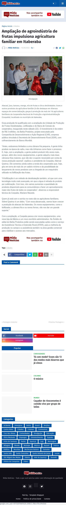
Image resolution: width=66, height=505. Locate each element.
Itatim (23, 441)
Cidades (17, 26)
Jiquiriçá (33, 441)
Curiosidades (25, 433)
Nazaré (46, 445)
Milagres (7, 445)
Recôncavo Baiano (31, 449)
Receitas (17, 449)
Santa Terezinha (22, 453)
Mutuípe (27, 445)
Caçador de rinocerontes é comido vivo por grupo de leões (47, 403)
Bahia (28, 425)
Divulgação (38, 433)
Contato (47, 499)
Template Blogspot (36, 495)
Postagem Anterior (10, 322)
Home (18, 499)
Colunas (31, 429)
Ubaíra (27, 457)
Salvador (46, 449)
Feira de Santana (10, 441)
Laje (42, 441)
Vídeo (26, 461)
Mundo (17, 445)
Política (6, 449)
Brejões (47, 425)
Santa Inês (8, 453)
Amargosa (18, 425)
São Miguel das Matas (12, 457)
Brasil (37, 425)
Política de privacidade (32, 499)
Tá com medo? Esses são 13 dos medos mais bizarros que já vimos (49, 359)
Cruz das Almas (9, 433)
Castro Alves (8, 429)
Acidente (7, 425)
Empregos (23, 437)
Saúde (57, 453)
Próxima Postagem (56, 322)
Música (37, 445)
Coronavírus (42, 429)
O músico (38, 378)
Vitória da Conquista (11, 461)
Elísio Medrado (9, 437)
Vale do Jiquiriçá (40, 457)
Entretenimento (37, 437)
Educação (50, 433)
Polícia (56, 445)
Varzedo (54, 457)
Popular (17, 348)
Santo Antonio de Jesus (41, 453)
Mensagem (52, 441)
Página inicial (7, 26)
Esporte (50, 437)
